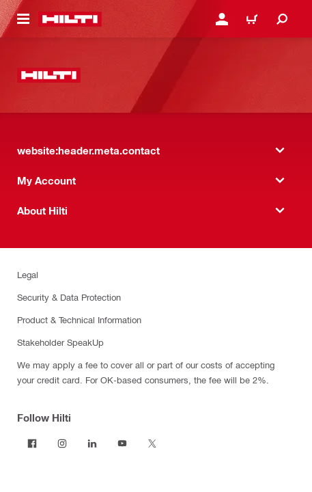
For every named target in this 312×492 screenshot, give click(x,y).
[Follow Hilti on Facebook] (32, 443)
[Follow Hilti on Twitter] (152, 443)
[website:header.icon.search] (282, 19)
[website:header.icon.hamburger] (23, 19)
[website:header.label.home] (70, 19)
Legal (27, 274)
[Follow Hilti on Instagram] (62, 443)
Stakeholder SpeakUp (60, 342)
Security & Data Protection (69, 297)
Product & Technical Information (79, 319)
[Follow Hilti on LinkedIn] (92, 443)
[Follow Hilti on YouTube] (122, 443)
